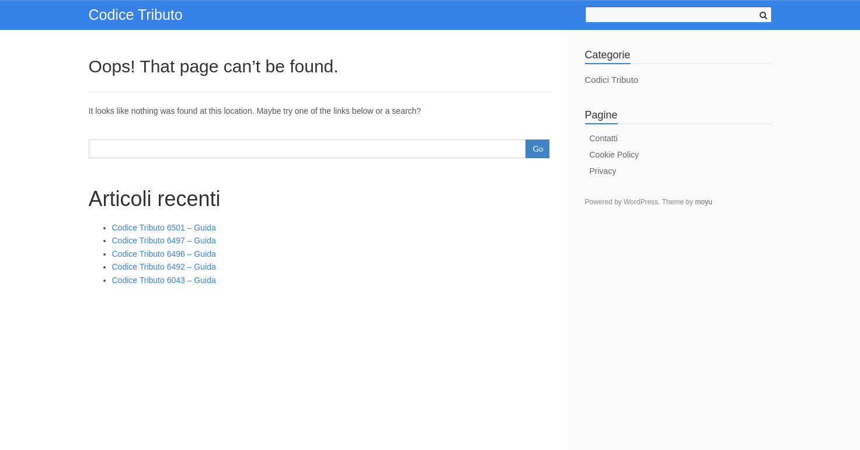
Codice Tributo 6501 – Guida (164, 227)
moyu (703, 202)
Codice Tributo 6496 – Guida (164, 254)
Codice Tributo (136, 14)
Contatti (604, 138)
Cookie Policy (614, 154)
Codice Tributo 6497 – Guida (164, 240)
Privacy (603, 171)
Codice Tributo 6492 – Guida (164, 266)
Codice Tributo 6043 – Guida (164, 280)
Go (537, 149)
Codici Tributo (612, 80)
